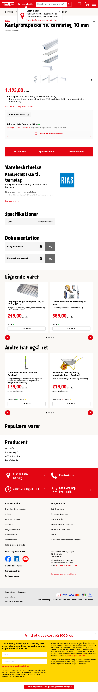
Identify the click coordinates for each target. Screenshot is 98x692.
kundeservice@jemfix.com (66, 630)
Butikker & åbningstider (16, 574)
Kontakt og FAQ (12, 584)
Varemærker (11, 604)
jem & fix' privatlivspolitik (76, 655)
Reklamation (11, 599)
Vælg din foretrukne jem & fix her (42, 20)
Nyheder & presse (59, 579)
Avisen (8, 579)
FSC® (53, 599)
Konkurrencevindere (60, 594)
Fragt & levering (12, 594)
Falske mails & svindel (15, 610)
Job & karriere (57, 574)
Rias (7, 20)
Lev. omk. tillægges (15, 391)
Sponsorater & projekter (62, 589)
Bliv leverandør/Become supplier (66, 604)
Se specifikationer (24, 106)
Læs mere (9, 106)
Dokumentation (76, 151)
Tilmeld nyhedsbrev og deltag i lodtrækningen (49, 687)
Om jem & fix (57, 584)
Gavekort (9, 589)
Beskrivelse (20, 151)
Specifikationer (47, 151)
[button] (46, 337)
